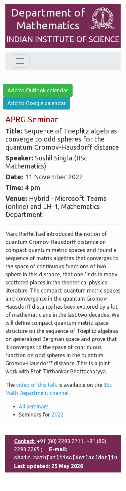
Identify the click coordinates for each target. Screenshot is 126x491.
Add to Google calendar (36, 103)
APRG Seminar (31, 119)
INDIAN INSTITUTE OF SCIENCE (63, 39)
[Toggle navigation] (20, 61)
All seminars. (34, 406)
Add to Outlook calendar (37, 90)
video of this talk (36, 385)
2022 (57, 414)
